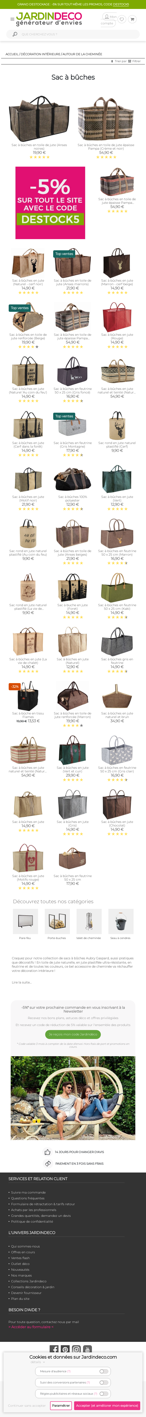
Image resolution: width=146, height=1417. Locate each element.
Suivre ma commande (28, 1192)
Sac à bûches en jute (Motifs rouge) (28, 878)
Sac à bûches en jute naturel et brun (117, 715)
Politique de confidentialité (32, 1221)
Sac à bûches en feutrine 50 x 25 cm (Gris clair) (117, 769)
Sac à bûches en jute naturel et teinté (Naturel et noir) (117, 392)
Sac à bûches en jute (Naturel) (73, 661)
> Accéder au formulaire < (30, 1327)
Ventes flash (20, 1258)
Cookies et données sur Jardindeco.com (73, 1357)
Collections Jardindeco (29, 1281)
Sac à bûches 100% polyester (72, 498)
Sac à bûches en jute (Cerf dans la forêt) (28, 444)
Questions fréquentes (28, 1198)
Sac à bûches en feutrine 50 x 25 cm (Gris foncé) (73, 390)
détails (38, 1362)
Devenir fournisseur (26, 1293)
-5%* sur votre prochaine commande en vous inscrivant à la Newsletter (73, 1009)
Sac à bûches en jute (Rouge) (117, 336)
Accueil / (13, 54)
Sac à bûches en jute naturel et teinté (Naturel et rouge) (28, 771)
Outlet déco (20, 1264)
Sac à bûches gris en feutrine (117, 661)
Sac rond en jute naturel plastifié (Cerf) (117, 444)
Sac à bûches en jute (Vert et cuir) (73, 769)
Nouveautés (20, 1270)
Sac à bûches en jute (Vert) (117, 498)
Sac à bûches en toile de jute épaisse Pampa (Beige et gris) (72, 338)
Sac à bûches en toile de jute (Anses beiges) (72, 553)
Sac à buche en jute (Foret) (72, 607)
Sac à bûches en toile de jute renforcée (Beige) (28, 336)
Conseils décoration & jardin (32, 1287)
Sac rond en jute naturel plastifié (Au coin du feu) (28, 553)
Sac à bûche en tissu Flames (28, 715)
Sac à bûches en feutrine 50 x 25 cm (73, 878)
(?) (69, 1371)
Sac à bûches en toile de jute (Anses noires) (39, 147)
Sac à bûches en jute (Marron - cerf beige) (117, 282)
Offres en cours (23, 1252)
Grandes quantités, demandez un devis (41, 1216)
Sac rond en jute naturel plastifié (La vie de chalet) (28, 608)
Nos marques (21, 1275)
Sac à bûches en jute (28, 822)
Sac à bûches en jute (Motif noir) (28, 498)
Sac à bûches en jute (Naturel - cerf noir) (28, 282)
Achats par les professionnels (33, 1210)
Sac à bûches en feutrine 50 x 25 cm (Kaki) (117, 607)
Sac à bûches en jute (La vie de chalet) (28, 661)
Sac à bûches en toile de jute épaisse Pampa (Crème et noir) (106, 147)
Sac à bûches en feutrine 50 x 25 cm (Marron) (117, 553)
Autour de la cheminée (82, 54)
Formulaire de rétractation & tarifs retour (43, 1204)
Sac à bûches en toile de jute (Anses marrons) (72, 282)
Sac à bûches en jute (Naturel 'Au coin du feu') (28, 390)
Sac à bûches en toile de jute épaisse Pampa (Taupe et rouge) (117, 202)
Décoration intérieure (40, 54)
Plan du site (20, 1299)
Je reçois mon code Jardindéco (73, 1034)
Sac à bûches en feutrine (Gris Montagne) (73, 444)
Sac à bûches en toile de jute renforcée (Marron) (72, 715)
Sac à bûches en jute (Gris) (73, 823)
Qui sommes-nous (25, 1246)
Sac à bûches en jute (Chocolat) (117, 823)
